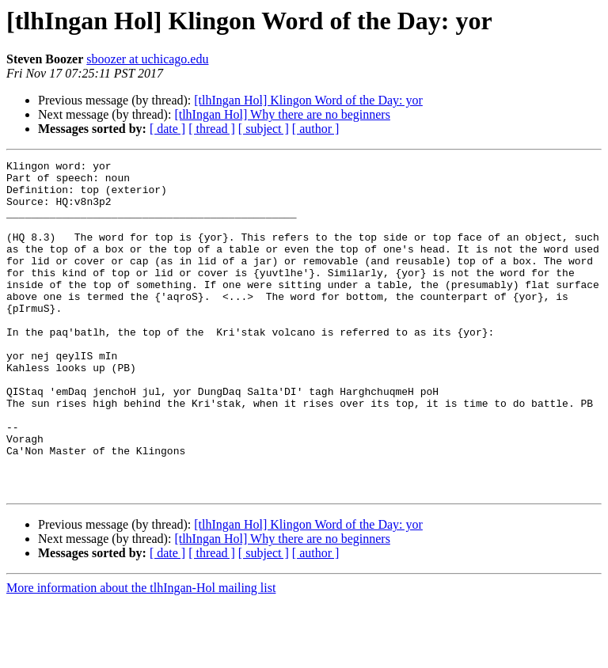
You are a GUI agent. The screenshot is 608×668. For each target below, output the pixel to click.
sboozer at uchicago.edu (147, 59)
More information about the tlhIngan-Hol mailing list (141, 654)
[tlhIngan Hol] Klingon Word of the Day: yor (308, 100)
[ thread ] (211, 128)
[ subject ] (263, 128)
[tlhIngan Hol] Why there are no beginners (282, 114)
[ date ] (167, 128)
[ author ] (316, 128)
